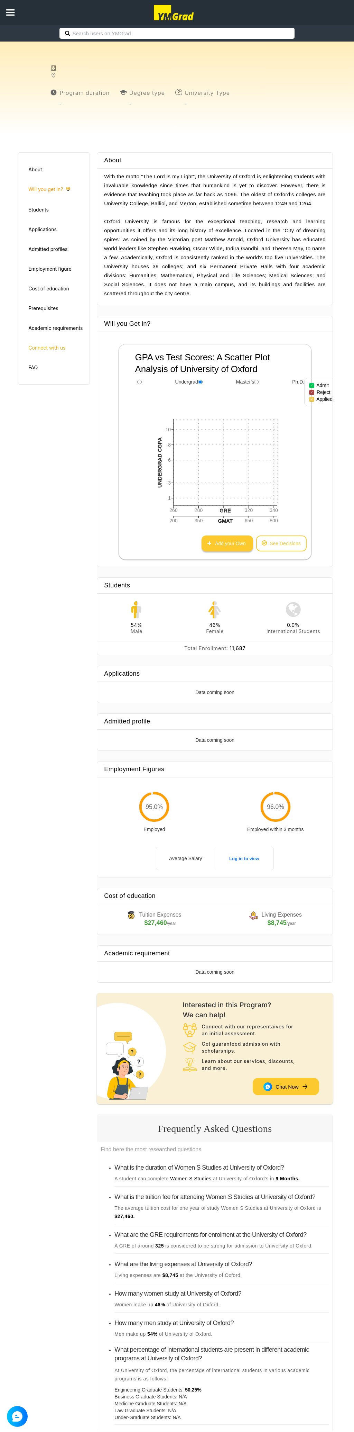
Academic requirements (55, 328)
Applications (42, 229)
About (35, 169)
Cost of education (48, 288)
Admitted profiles (47, 249)
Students (38, 210)
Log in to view (244, 858)
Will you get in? (49, 189)
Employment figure (49, 269)
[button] (10, 12)
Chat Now (285, 1086)
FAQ (33, 367)
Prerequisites (43, 308)
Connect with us (46, 348)
